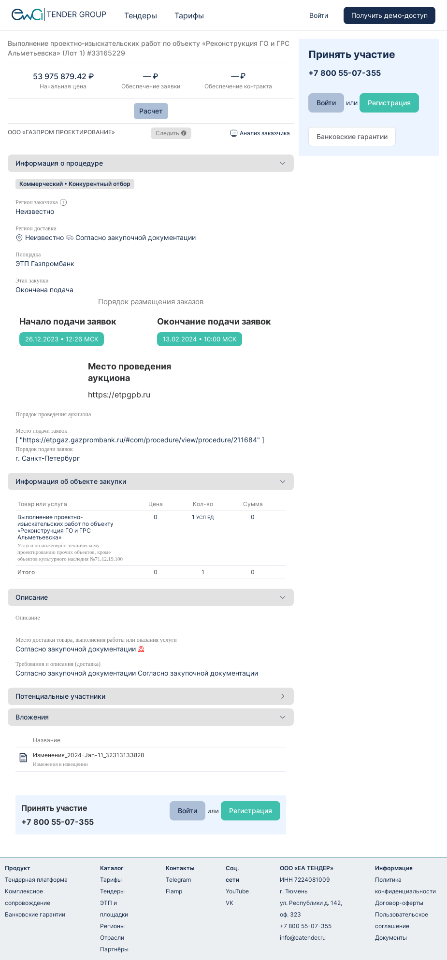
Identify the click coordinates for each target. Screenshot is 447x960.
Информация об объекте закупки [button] (150, 481)
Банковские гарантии (35, 914)
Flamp (174, 891)
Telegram (178, 879)
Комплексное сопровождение (27, 897)
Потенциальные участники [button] (150, 696)
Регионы (112, 926)
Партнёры (114, 949)
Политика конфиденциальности (405, 885)
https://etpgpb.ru (119, 394)
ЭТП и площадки (114, 908)
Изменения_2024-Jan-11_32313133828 (88, 755)
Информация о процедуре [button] (150, 163)
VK (229, 902)
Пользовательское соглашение (401, 920)
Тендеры (140, 15)
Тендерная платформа (36, 879)
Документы (391, 937)
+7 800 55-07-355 (306, 926)
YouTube (237, 891)
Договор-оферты (399, 902)
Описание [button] (150, 597)
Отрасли (112, 937)
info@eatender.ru (303, 937)
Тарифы (189, 15)
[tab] (151, 163)
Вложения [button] (150, 717)
